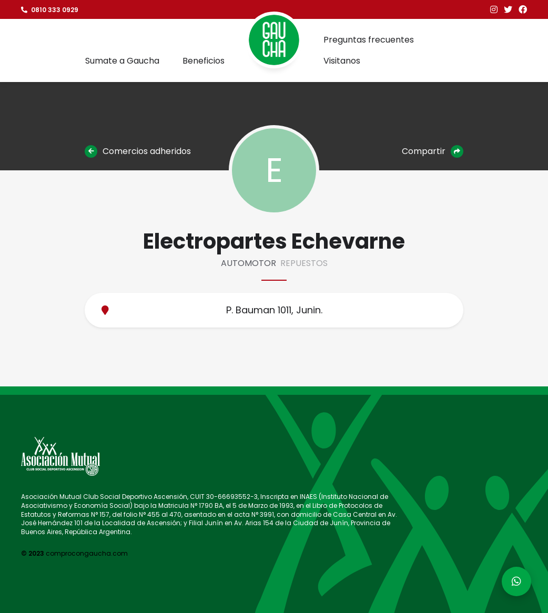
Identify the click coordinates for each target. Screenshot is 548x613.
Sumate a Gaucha (122, 61)
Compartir (432, 151)
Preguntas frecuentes (368, 40)
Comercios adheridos (138, 151)
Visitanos (341, 61)
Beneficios (203, 61)
